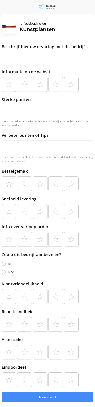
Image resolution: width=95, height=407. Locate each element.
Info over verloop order (25, 226)
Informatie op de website (27, 71)
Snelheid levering (19, 199)
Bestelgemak (15, 171)
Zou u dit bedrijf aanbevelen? (31, 254)
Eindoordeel (14, 367)
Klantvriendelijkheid (22, 284)
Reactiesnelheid (18, 311)
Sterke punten (16, 99)
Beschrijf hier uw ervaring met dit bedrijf (43, 46)
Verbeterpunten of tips (25, 135)
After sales (13, 339)
